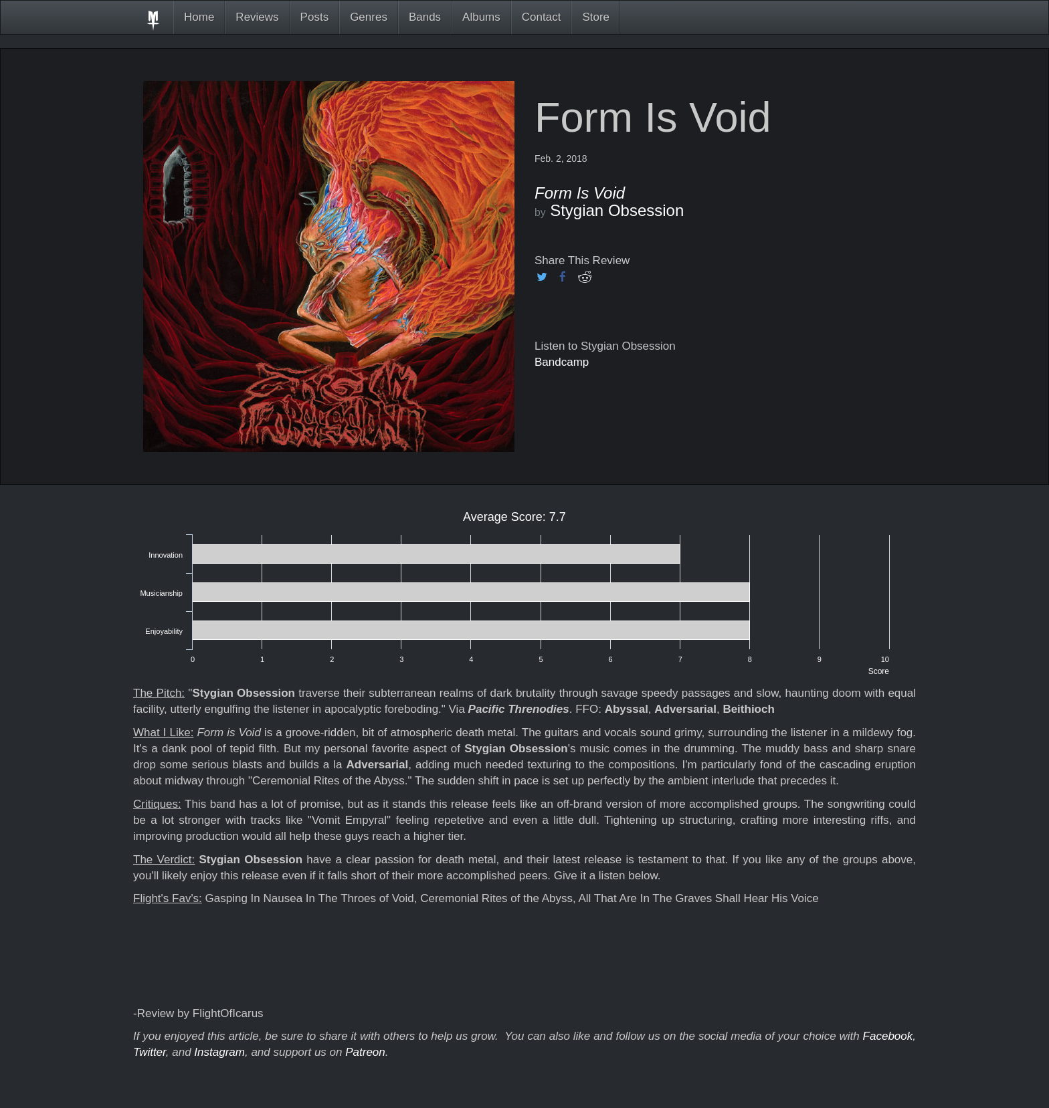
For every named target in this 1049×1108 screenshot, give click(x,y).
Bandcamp (562, 362)
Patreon (365, 1052)
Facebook (888, 1036)
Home (199, 17)
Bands (425, 17)
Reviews (256, 17)
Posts (314, 17)
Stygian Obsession (617, 210)
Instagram (219, 1052)
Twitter (149, 1052)
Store (595, 17)
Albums (481, 17)
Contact (541, 17)
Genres (368, 17)
